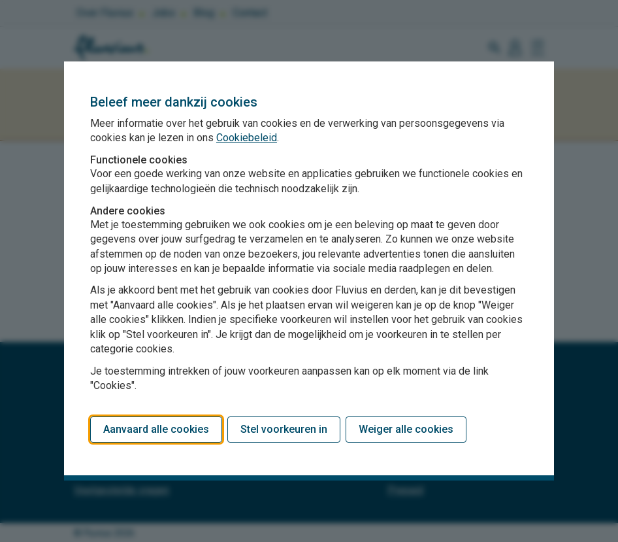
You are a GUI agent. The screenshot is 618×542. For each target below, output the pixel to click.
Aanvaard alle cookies (156, 429)
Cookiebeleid (246, 137)
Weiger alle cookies (406, 429)
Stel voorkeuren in (283, 429)
